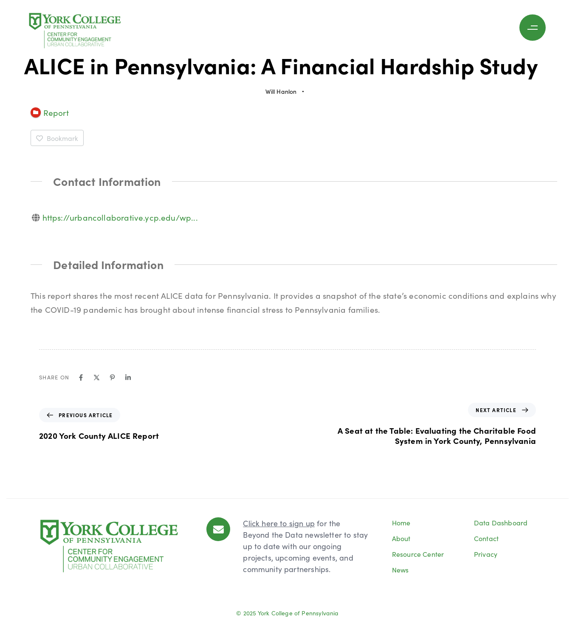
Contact (486, 538)
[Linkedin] (128, 377)
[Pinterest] (112, 377)
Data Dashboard (501, 522)
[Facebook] (81, 377)
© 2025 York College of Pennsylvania (287, 613)
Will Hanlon (281, 91)
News (400, 569)
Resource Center (418, 553)
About (401, 538)
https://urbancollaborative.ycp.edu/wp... (120, 217)
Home (401, 522)
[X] (96, 377)
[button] (534, 27)
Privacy (485, 553)
